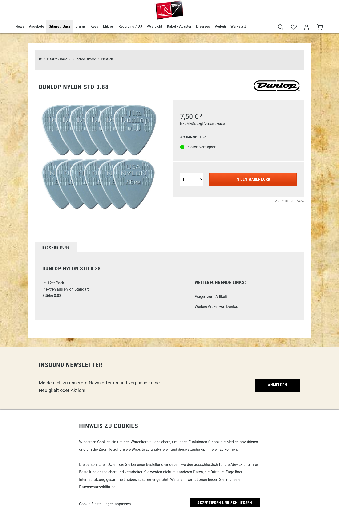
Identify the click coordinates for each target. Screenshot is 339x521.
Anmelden (277, 385)
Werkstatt (238, 26)
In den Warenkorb (252, 179)
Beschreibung (56, 247)
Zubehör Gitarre (84, 59)
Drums (80, 26)
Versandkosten (215, 124)
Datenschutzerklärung (97, 487)
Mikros (108, 26)
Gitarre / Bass (60, 26)
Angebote (36, 26)
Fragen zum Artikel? (211, 296)
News (19, 26)
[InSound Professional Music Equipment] (40, 59)
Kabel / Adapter (179, 26)
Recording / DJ (130, 26)
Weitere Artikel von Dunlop (216, 306)
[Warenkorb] (319, 27)
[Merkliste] (293, 27)
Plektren (107, 59)
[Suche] (280, 27)
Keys (94, 26)
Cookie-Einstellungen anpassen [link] (105, 504)
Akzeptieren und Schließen (224, 503)
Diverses (203, 26)
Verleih (220, 26)
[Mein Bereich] (306, 27)
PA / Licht (154, 26)
